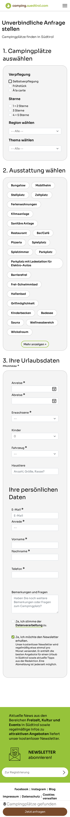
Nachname (19, 551)
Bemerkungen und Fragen (30, 592)
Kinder (16, 430)
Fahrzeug (18, 448)
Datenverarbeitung (29, 625)
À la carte (17, 90)
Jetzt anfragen (35, 811)
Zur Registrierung (17, 772)
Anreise (17, 383)
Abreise (17, 395)
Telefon (17, 569)
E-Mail (16, 509)
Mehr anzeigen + (35, 344)
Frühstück (18, 86)
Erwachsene (20, 412)
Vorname (18, 539)
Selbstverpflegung (23, 81)
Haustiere (18, 465)
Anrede (17, 521)
